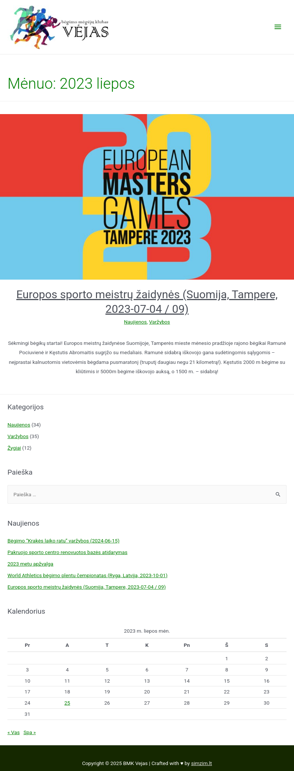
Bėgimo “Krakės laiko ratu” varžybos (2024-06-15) (63, 541)
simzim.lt (201, 763)
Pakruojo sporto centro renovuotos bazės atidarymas (67, 552)
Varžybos (159, 322)
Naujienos (135, 322)
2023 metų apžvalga (30, 564)
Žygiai (14, 448)
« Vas (13, 732)
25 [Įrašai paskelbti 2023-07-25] (67, 703)
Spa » (30, 732)
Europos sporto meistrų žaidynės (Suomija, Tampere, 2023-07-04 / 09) (86, 587)
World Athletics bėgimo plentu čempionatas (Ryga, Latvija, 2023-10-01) (87, 575)
